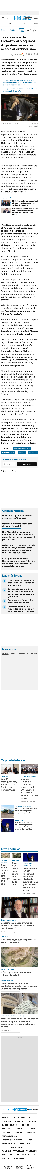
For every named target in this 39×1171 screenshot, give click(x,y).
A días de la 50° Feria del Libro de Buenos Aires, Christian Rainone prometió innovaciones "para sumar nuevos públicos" (18, 549)
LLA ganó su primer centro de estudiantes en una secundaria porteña (20, 90)
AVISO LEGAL (7, 1155)
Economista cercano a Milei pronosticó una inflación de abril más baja (21, 583)
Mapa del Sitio (16, 1147)
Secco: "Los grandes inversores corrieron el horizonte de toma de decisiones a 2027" (17, 926)
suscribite (29, 18)
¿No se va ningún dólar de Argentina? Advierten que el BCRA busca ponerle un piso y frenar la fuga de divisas (19, 1022)
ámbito (3, 30)
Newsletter (32, 1110)
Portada (6, 1117)
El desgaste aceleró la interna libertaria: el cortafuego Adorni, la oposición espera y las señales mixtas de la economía (19, 82)
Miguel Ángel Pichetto (22, 30)
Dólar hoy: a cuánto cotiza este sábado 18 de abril (20, 601)
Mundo (18, 1132)
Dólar (10, 24)
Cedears (34, 653)
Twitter (3, 1109)
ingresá (36, 18)
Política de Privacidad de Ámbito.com (19, 1151)
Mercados (25, 1125)
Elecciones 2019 (8, 452)
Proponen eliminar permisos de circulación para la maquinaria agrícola (26, 810)
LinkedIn (19, 1109)
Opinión (18, 1129)
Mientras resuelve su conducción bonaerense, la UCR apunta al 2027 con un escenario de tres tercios (29, 788)
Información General (12, 1140)
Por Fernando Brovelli (28, 801)
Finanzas (19, 1121)
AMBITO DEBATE (31, 1167)
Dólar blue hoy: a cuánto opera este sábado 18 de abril (18, 941)
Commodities (23, 653)
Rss (3, 1147)
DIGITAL (8, 1167)
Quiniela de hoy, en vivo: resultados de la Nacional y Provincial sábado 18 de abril (22, 609)
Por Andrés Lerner (29, 894)
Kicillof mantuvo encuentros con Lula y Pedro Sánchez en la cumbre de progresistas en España (25, 212)
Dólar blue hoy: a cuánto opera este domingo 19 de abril (17, 516)
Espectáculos (8, 1144)
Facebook (8, 1109)
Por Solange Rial (6, 1030)
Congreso (33, 452)
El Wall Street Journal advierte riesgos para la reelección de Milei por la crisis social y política (24, 825)
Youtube (25, 1109)
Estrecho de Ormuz (21, 13)
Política (12, 30)
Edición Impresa (9, 1136)
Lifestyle (30, 1129)
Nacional (6, 1132)
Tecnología (24, 1144)
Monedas (5, 653)
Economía (22, 24)
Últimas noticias (22, 1117)
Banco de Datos (9, 1125)
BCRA (32, 13)
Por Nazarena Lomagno (8, 932)
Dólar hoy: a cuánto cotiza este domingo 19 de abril (17, 525)
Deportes (30, 1132)
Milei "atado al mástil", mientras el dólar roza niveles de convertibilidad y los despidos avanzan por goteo (30, 879)
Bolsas (13, 653)
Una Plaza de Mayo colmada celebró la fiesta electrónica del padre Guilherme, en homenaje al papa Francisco (18, 536)
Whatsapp (30, 1109)
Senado (22, 452)
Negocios (6, 1129)
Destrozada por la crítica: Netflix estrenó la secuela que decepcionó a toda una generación (21, 593)
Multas (5, 1158)
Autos (29, 1140)
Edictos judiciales (26, 1155)
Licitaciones (18, 1158)
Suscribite (27, 464)
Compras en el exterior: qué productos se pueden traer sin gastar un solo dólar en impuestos (19, 986)
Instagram (13, 1109)
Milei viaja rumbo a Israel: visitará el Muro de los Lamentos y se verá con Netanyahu (25, 203)
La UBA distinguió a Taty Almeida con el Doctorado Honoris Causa (9, 784)
